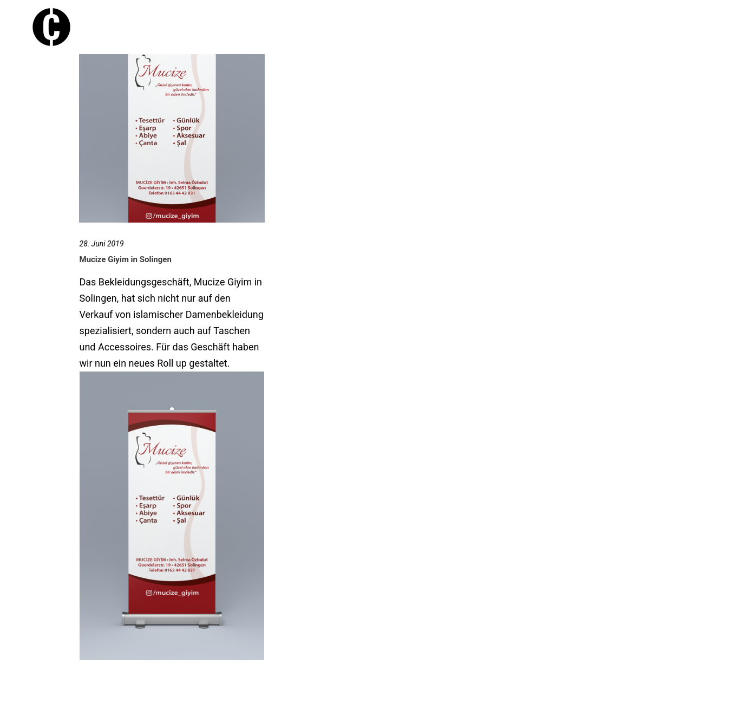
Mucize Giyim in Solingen (126, 259)
